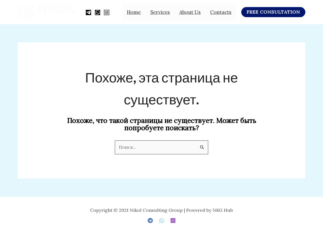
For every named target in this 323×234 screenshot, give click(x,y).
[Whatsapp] (161, 220)
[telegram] (150, 220)
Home (134, 12)
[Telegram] (88, 12)
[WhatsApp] (97, 12)
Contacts (220, 12)
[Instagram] (106, 12)
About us (190, 12)
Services (160, 12)
